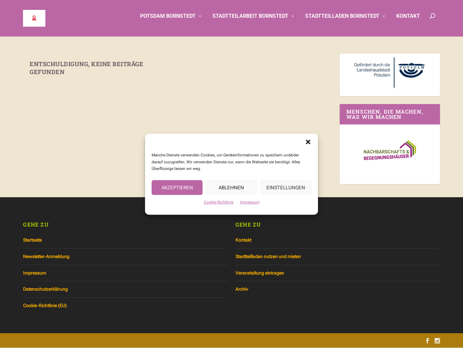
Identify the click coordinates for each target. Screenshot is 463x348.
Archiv (241, 289)
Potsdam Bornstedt (168, 20)
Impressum (249, 204)
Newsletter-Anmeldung (46, 256)
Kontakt (408, 20)
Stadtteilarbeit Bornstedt (250, 20)
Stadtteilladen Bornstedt (342, 20)
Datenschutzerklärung (45, 289)
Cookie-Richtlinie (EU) (45, 305)
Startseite (32, 240)
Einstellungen (285, 190)
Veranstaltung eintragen (259, 273)
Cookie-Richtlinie (218, 204)
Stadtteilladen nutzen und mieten (268, 256)
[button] (308, 144)
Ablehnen (231, 190)
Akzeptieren (177, 190)
